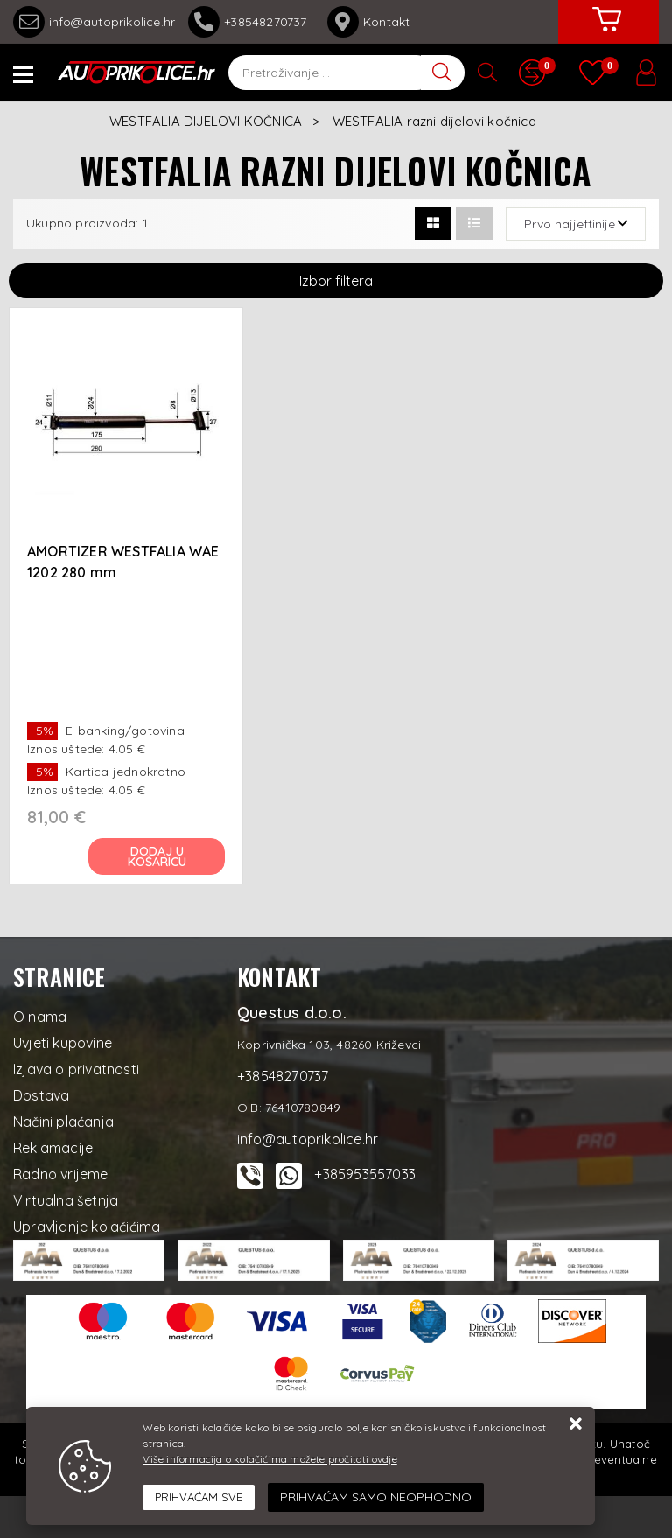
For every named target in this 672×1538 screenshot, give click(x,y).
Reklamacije (53, 1148)
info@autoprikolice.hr (94, 22)
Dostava (41, 1095)
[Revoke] (376, 1497)
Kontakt (368, 22)
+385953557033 (365, 1174)
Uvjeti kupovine (62, 1043)
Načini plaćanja (63, 1121)
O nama (39, 1016)
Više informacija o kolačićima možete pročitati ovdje (269, 1458)
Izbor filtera (336, 281)
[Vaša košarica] (606, 32)
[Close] (199, 1498)
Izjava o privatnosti (76, 1069)
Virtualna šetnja (65, 1200)
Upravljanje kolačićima (86, 1226)
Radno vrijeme (60, 1174)
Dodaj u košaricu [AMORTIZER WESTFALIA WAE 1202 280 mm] (157, 856)
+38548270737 (251, 22)
